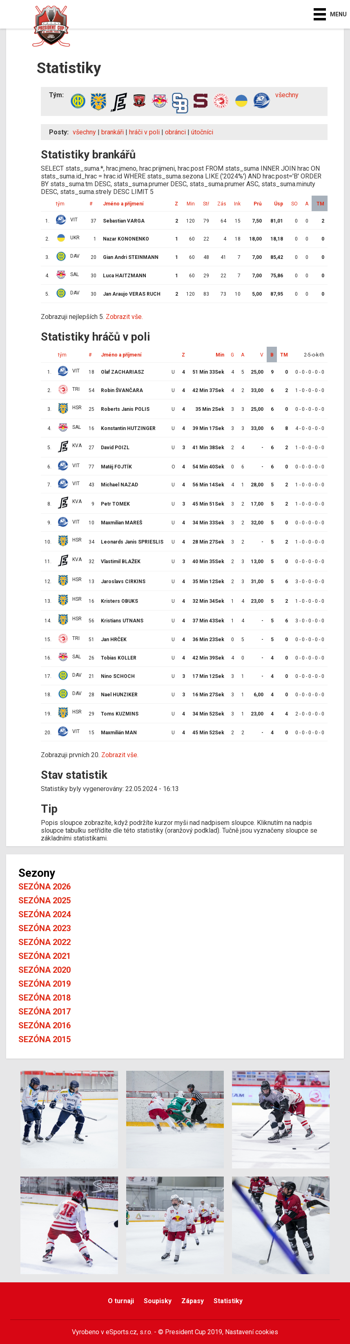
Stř (206, 204)
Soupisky (158, 1301)
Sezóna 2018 (44, 998)
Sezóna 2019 (44, 984)
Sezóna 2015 (44, 1039)
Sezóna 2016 (44, 1025)
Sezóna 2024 (44, 914)
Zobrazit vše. (124, 317)
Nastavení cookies (251, 1332)
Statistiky (228, 1301)
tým (60, 204)
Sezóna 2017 (44, 1011)
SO (294, 204)
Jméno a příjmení (123, 204)
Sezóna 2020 (44, 970)
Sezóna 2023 (44, 928)
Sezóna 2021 (44, 956)
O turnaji (121, 1301)
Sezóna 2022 (44, 942)
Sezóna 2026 (44, 887)
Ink (237, 204)
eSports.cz (121, 1332)
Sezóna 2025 (44, 900)
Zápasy (192, 1301)
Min (191, 204)
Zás (221, 204)
